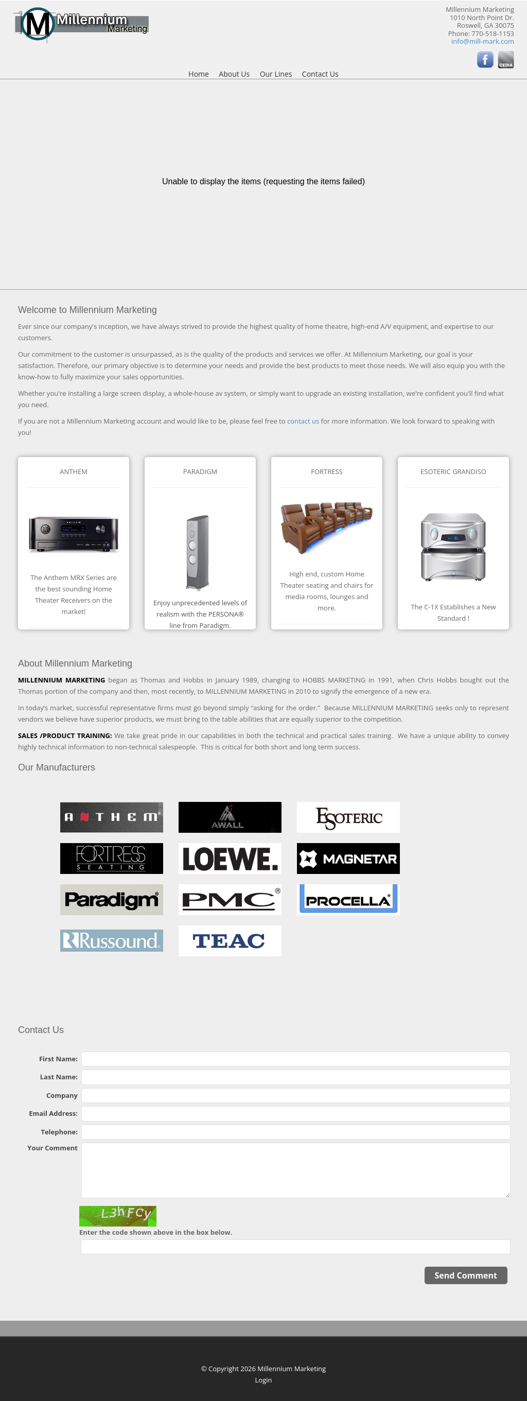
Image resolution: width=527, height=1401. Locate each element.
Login (263, 1380)
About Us (234, 74)
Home (198, 74)
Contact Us (320, 74)
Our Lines (276, 74)
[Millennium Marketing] (81, 24)
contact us (303, 421)
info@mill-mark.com (482, 41)
